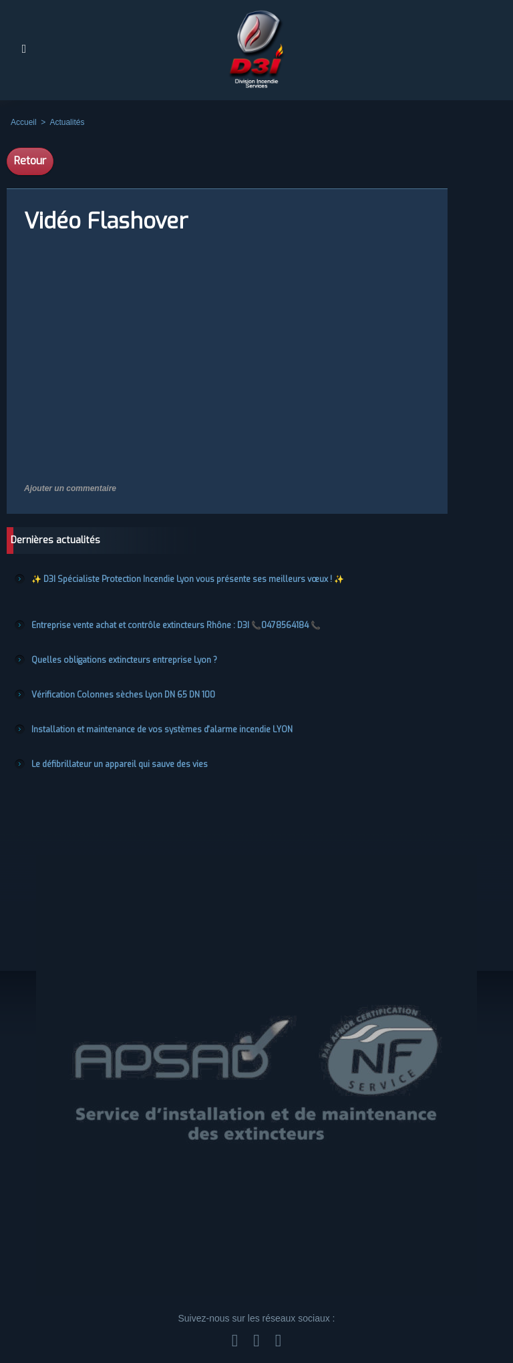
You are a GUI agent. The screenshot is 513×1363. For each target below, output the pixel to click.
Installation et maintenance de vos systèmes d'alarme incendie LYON (162, 729)
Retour (30, 161)
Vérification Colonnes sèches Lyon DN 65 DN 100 (123, 695)
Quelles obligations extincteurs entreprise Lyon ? (124, 660)
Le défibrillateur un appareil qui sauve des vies (119, 764)
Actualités (66, 122)
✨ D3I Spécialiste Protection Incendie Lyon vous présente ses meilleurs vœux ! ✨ (187, 579)
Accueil (24, 122)
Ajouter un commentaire (70, 488)
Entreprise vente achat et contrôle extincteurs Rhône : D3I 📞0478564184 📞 (176, 625)
